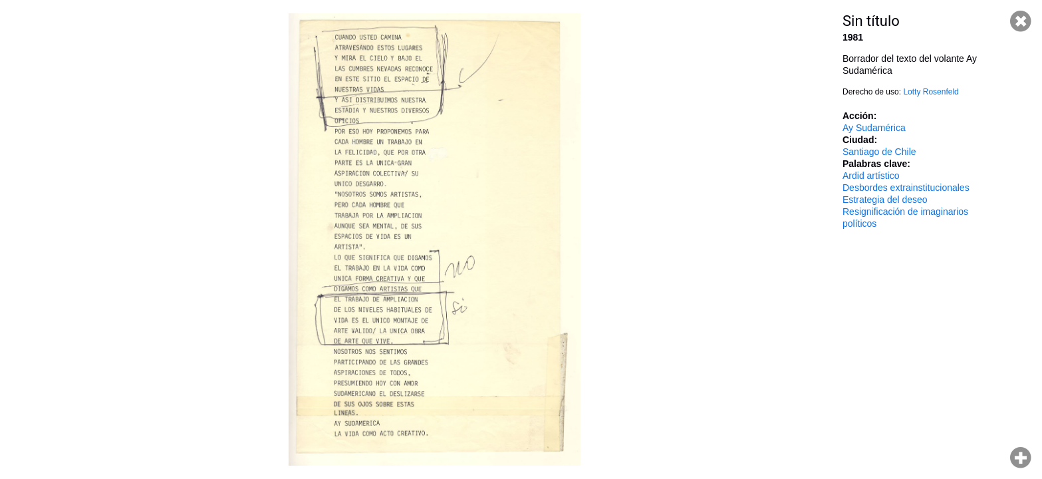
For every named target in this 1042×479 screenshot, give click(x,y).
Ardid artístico (871, 175)
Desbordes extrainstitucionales (906, 187)
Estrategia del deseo (885, 199)
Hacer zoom (1020, 457)
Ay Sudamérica (874, 127)
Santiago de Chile (879, 151)
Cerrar (1020, 21)
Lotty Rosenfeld (930, 91)
